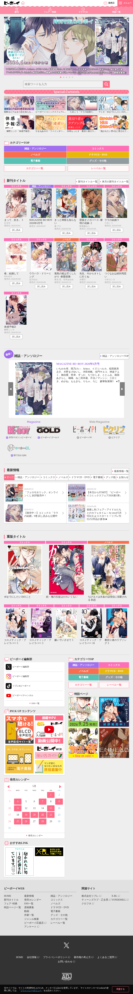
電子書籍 (35, 160)
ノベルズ (35, 154)
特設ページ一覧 (12, 909)
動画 (26, 913)
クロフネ (86, 906)
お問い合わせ (65, 962)
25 (18, 823)
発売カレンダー (35, 838)
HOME (7, 898)
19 (26, 817)
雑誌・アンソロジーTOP (116, 356)
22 (51, 817)
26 (26, 823)
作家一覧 (29, 917)
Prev (5, 390)
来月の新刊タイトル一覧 (115, 181)
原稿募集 (29, 909)
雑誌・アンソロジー (35, 148)
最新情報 (29, 898)
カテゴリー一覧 (34, 168)
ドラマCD (83, 12)
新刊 (17, 12)
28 (42, 823)
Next (127, 390)
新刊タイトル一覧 (88, 181)
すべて (10, 478)
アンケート (30, 929)
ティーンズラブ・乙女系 (95, 902)
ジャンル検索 (31, 921)
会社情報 (29, 959)
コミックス (98, 148)
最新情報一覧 (121, 471)
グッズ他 (111, 478)
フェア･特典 (10, 906)
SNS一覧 (35, 705)
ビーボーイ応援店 (34, 925)
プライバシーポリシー (31, 990)
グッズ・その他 (97, 160)
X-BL (114, 898)
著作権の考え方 (84, 959)
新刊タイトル (11, 902)
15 (51, 810)
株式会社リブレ (90, 898)
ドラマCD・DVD (98, 154)
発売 (111, 3)
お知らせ (123, 478)
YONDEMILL (119, 902)
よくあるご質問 (110, 959)
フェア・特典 (50, 12)
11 (18, 810)
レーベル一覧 (98, 168)
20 (34, 817)
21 (42, 817)
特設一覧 (116, 12)
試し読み (16, 230)
